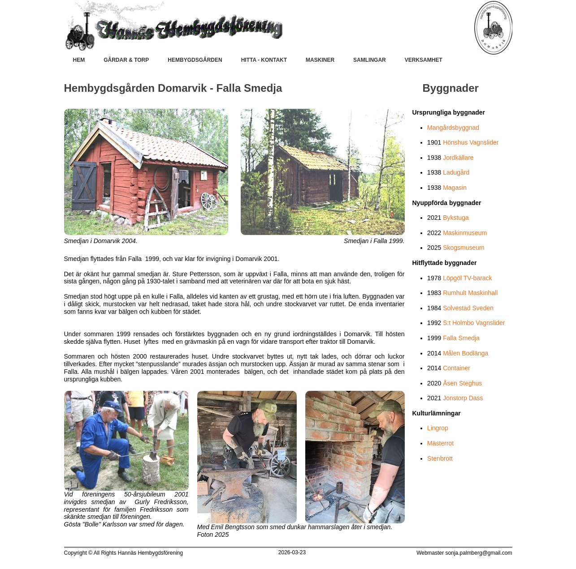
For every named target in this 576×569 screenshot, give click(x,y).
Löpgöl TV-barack (467, 278)
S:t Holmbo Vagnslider (474, 322)
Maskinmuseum (465, 232)
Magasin (455, 187)
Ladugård (456, 172)
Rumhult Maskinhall (470, 292)
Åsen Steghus (462, 383)
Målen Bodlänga (465, 353)
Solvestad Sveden (468, 308)
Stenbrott (440, 458)
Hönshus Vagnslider (470, 142)
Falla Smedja (461, 338)
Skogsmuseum (464, 247)
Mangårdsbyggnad (453, 127)
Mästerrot (440, 443)
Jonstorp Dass (463, 398)
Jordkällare (458, 157)
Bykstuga (456, 217)
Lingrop (437, 428)
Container (456, 368)
